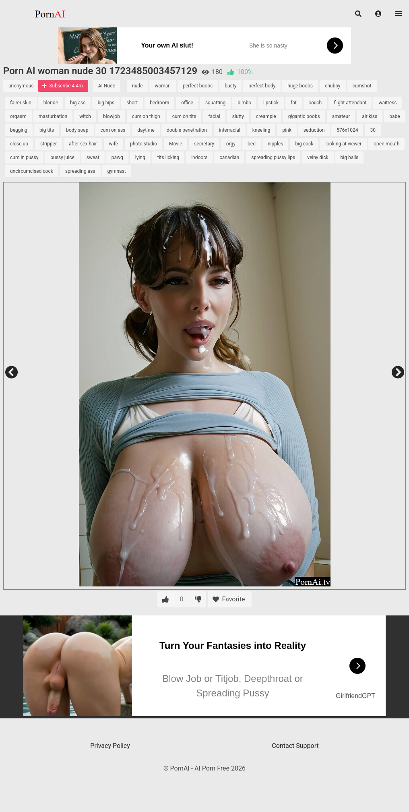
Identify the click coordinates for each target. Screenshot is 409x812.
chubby (333, 86)
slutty (238, 116)
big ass (77, 103)
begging (18, 130)
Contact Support (295, 746)
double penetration (187, 130)
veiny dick (317, 157)
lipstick (271, 103)
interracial (229, 130)
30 (373, 130)
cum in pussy (24, 157)
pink (286, 130)
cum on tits (184, 116)
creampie (266, 116)
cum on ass (113, 130)
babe (394, 116)
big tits (46, 130)
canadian (229, 157)
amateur (341, 116)
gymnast (116, 171)
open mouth (386, 144)
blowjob (111, 116)
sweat (93, 157)
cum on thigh (146, 116)
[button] (378, 13)
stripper (48, 144)
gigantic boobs (304, 116)
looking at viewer (343, 144)
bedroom (159, 103)
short (132, 103)
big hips (105, 103)
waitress (387, 103)
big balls (350, 157)
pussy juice (62, 157)
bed (252, 144)
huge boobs (300, 86)
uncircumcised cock (31, 171)
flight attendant (350, 103)
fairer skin (20, 103)
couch (315, 103)
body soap (77, 130)
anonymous (20, 86)
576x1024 (347, 130)
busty (230, 86)
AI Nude (106, 86)
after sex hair (83, 144)
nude (137, 86)
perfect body (261, 86)
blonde (50, 103)
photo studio (143, 144)
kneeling (261, 130)
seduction (314, 130)
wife (113, 144)
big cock (304, 144)
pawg (117, 157)
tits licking (168, 157)
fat (294, 103)
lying (140, 157)
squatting (215, 103)
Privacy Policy (110, 746)
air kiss (369, 116)
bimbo (244, 103)
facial (214, 116)
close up (19, 144)
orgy (230, 144)
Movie (175, 144)
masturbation (53, 116)
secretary (204, 144)
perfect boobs (198, 86)
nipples (275, 144)
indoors (199, 157)
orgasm (18, 116)
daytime (146, 130)
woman (163, 86)
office (187, 103)
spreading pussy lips (273, 157)
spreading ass (80, 171)
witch (85, 116)
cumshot (362, 86)
